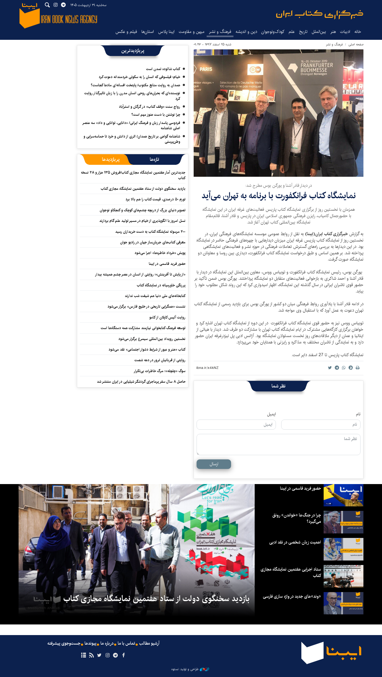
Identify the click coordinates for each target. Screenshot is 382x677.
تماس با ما (126, 643)
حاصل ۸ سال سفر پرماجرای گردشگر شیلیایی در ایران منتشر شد (141, 382)
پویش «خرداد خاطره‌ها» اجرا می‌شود (159, 253)
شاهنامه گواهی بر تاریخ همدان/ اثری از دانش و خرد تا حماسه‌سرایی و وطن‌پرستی (132, 139)
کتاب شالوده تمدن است (163, 69)
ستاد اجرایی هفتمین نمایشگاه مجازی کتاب (291, 572)
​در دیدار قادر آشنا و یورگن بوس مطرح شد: (278, 185)
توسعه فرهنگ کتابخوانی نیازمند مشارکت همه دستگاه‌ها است (143, 328)
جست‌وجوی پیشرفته (63, 643)
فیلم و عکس (126, 31)
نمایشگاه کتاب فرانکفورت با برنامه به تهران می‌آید (278, 196)
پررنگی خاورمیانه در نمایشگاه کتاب (161, 285)
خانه (357, 31)
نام (358, 414)
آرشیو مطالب (149, 643)
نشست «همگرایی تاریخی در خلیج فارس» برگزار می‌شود (146, 306)
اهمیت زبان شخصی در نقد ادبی (295, 542)
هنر (333, 31)
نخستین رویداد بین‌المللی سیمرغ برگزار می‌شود (151, 339)
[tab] (154, 159)
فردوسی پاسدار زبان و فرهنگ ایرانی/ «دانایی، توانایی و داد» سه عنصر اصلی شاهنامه (131, 125)
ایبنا (319, 15)
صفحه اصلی (355, 44)
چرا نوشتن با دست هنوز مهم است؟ (155, 115)
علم (292, 31)
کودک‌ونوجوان (272, 31)
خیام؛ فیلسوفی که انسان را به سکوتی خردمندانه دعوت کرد (139, 77)
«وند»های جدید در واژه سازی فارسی (292, 596)
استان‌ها (147, 31)
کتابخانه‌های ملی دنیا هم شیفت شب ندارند (155, 296)
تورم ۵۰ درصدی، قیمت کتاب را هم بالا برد (155, 199)
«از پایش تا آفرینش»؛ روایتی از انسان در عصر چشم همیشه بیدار (140, 274)
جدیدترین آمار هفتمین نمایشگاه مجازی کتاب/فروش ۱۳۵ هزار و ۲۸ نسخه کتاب (133, 175)
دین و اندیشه (246, 31)
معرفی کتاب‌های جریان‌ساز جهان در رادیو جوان (152, 242)
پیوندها (90, 643)
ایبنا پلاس (166, 31)
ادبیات (345, 31)
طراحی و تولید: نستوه (190, 669)
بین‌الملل (319, 31)
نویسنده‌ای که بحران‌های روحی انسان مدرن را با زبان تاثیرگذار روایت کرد (132, 95)
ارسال (214, 464)
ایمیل (271, 414)
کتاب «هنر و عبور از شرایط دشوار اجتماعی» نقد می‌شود (146, 349)
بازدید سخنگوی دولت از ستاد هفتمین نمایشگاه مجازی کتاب (143, 189)
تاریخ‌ (303, 31)
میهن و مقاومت (192, 31)
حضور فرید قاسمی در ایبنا (167, 264)
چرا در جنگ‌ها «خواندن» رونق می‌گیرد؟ (296, 518)
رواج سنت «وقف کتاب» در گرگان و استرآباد (149, 107)
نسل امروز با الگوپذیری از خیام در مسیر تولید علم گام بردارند (142, 221)
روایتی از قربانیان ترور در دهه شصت (159, 360)
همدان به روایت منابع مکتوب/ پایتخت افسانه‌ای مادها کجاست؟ (135, 85)
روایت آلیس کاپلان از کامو (167, 317)
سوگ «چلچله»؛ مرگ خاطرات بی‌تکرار (159, 371)
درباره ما (107, 643)
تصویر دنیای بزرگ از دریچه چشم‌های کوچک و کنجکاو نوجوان (142, 210)
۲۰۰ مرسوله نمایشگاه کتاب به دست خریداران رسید (150, 232)
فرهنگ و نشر (220, 31)
